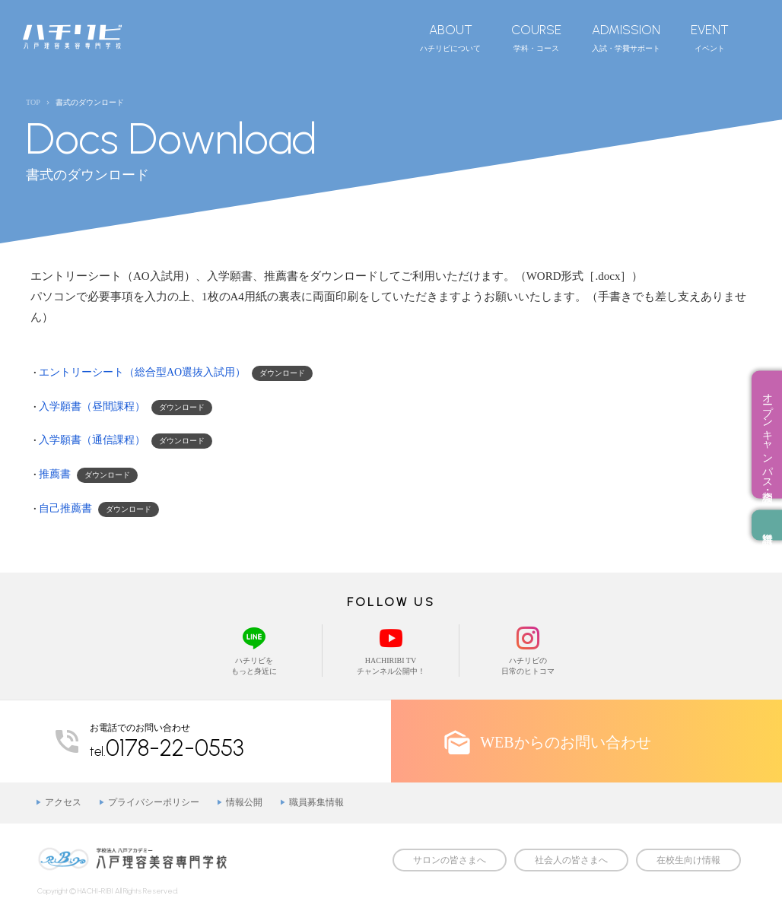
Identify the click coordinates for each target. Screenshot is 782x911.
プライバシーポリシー (153, 802)
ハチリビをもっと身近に (254, 649)
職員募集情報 (316, 802)
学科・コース (536, 37)
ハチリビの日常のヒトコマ (528, 649)
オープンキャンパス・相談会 (767, 435)
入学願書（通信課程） (92, 440)
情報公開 (244, 802)
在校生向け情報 (688, 860)
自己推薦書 (65, 508)
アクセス (63, 802)
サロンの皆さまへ (449, 860)
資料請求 (767, 525)
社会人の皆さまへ (571, 860)
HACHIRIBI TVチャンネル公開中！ (390, 649)
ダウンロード (282, 373)
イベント (710, 37)
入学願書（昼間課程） (92, 406)
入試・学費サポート (626, 37)
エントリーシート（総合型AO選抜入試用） (142, 372)
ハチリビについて (450, 37)
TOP (33, 102)
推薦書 (55, 474)
